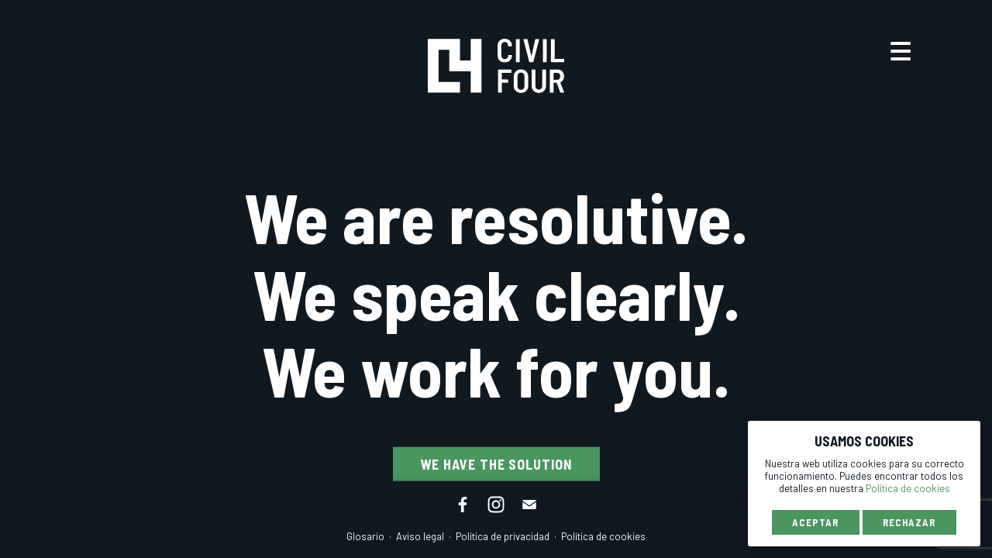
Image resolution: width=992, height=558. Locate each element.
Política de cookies (603, 536)
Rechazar (909, 522)
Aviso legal (420, 536)
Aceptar (815, 522)
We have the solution (496, 464)
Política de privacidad (502, 536)
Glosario (365, 536)
